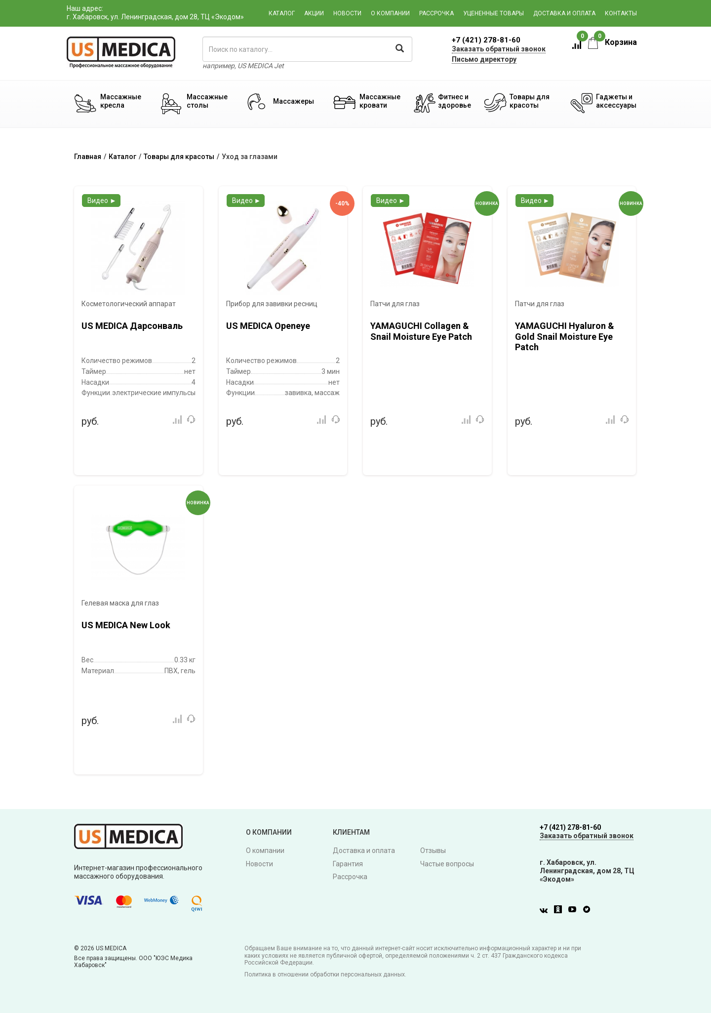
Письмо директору (484, 59)
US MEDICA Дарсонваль (132, 326)
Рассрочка (436, 13)
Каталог (282, 13)
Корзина (612, 42)
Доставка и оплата (564, 13)
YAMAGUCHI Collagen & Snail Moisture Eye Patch (421, 331)
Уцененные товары (493, 13)
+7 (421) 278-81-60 (486, 40)
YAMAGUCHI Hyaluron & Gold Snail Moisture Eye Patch (564, 336)
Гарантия (348, 864)
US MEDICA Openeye (268, 326)
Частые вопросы (447, 864)
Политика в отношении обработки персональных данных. (325, 974)
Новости (347, 13)
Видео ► (102, 200)
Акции (314, 13)
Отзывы (433, 850)
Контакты (621, 13)
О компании (390, 13)
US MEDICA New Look (125, 625)
